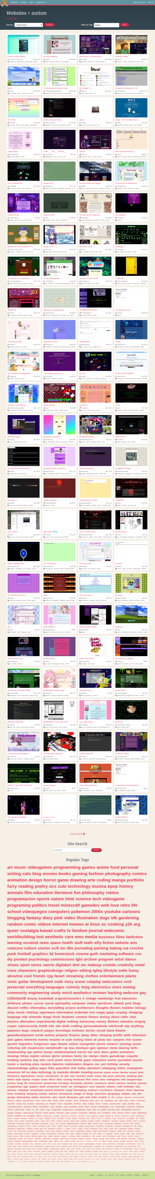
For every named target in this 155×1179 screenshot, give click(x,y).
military (136, 1149)
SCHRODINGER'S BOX (88, 310)
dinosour (11, 598)
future (31, 1146)
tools (38, 1100)
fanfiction (56, 347)
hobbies (128, 1007)
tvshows (78, 1030)
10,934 (37, 534)
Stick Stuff (11, 120)
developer (82, 1047)
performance (43, 1141)
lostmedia (48, 93)
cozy (52, 1107)
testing (105, 1017)
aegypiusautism (120, 598)
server (104, 1136)
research (36, 1030)
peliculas (120, 1076)
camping (17, 1141)
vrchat (88, 1149)
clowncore (51, 283)
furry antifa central (86, 722)
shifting (117, 1154)
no (28, 1072)
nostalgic (84, 663)
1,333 (73, 820)
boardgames (81, 1086)
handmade (10, 1144)
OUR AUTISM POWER (88, 627)
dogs (104, 917)
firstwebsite (55, 315)
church (104, 1144)
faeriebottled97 (13, 154)
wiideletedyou (48, 725)
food (10, 505)
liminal (113, 1139)
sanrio (48, 965)
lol (61, 1076)
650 (74, 630)
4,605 (37, 788)
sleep (85, 1035)
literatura (60, 1113)
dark (59, 1079)
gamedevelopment (20, 1035)
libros (52, 1079)
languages (55, 987)
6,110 (145, 534)
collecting (13, 1047)
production (53, 1086)
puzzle (137, 1044)
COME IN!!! (119, 278)
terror (61, 1141)
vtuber (91, 1003)
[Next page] (84, 834)
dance (130, 959)
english (34, 1056)
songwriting (55, 1154)
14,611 (145, 503)
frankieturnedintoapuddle (16, 408)
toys (72, 1047)
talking (100, 1134)
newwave (103, 378)
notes (107, 1139)
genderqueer (137, 568)
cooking (116, 924)
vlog (138, 1104)
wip (66, 252)
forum (39, 1116)
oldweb (94, 315)
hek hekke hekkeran (86, 437)
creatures (125, 1151)
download (44, 1159)
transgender (38, 695)
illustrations (132, 1139)
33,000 (73, 313)
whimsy (10, 1100)
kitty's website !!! (49, 627)
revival (49, 1144)
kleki (52, 410)
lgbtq (57, 473)
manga (119, 600)
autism (35, 61)
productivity (128, 1159)
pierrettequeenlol (85, 503)
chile (109, 505)
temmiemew (48, 186)
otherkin (91, 537)
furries (90, 1030)
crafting (68, 600)
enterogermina (49, 756)
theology (85, 1134)
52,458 (73, 249)
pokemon (68, 188)
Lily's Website (120, 215)
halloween (136, 156)
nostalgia (136, 473)
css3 (79, 1146)
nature (57, 898)
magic (100, 1012)
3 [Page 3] (75, 834)
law (105, 1076)
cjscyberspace (49, 566)
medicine (26, 1060)
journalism (125, 1060)
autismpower (84, 630)
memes (76, 924)
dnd (76, 965)
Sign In (151, 2)
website (122, 943)
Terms (137, 1175)
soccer (39, 1003)
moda (39, 1035)
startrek (56, 1141)
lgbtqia (108, 1116)
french (88, 1141)
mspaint (11, 568)
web (105, 905)
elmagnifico (84, 218)
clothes (91, 976)
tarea (70, 1156)
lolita (94, 1097)
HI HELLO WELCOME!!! (124, 373)
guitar (23, 982)
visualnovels (36, 1047)
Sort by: (9, 25)
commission (36, 1151)
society (9, 1136)
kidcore (98, 1121)
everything (35, 987)
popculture (63, 1068)
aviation (137, 1128)
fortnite (77, 1060)
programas (140, 1116)
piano (107, 1072)
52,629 (109, 154)
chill (131, 1123)
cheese (26, 1154)
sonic (12, 982)
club (142, 1156)
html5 (43, 1026)
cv (64, 1128)
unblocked (84, 1100)
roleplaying (108, 1068)
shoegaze (65, 1144)
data (34, 1072)
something (50, 1151)
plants (130, 976)
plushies (88, 1083)
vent (87, 1097)
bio (85, 1056)
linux (95, 924)
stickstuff (11, 123)
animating (95, 1151)
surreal (86, 1128)
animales (114, 1121)
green (133, 1116)
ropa (114, 1118)
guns (119, 1136)
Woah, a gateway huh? (16, 563)
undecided (59, 695)
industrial (64, 1146)
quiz (125, 1146)
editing (85, 970)
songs (69, 1090)
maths (34, 1097)
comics (139, 873)
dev (139, 1093)
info (51, 1026)
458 (110, 693)
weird (67, 993)
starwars (11, 1104)
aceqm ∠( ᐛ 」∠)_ (50, 247)
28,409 (145, 218)
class (51, 1141)
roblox (112, 892)
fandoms (68, 1017)
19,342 (37, 313)
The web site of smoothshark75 (127, 785)
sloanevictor (83, 471)
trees (20, 283)
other (94, 1035)
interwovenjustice (121, 756)
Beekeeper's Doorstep (51, 437)
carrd (50, 1060)
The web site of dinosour (16, 595)
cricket (142, 1118)
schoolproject (51, 1134)
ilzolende (82, 756)
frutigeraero (133, 632)
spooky (136, 1151)
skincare (24, 1118)
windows (67, 1056)
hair (15, 1131)
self (49, 1159)
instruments (88, 1159)
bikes (36, 1141)
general (59, 1128)
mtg (70, 1144)
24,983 (37, 503)
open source (19, 1175)
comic (30, 924)
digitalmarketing (73, 1123)
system (137, 1039)
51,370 (145, 249)
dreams (63, 1044)
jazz (97, 1100)
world (72, 1121)
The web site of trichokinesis (18, 754)
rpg (50, 976)
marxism (62, 1149)
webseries (60, 1134)
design (35, 880)
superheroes (46, 1139)
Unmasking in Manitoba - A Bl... (127, 88)
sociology (35, 1123)
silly (97, 943)
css (138, 954)
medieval (59, 1131)
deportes (58, 1064)
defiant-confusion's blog (52, 120)
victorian (102, 220)
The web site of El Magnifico (89, 215)
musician (59, 1159)
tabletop (92, 1113)
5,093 (145, 123)
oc (103, 924)
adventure (93, 1068)
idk (114, 917)
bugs (25, 1030)
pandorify (11, 439)
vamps (118, 503)
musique (30, 1156)
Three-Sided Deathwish (88, 785)
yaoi (10, 1039)
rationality (91, 759)
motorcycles (106, 1156)
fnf (23, 1072)
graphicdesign (50, 970)
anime (83, 125)
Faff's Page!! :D (85, 88)
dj (98, 1110)
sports (43, 898)
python (37, 1052)
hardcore (83, 1123)
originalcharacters (68, 998)
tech (129, 442)
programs (81, 1139)
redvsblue (143, 283)
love (114, 905)
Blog (111, 1175)
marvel (81, 1052)
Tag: (87, 25)
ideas (53, 1121)
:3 (80, 817)
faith (39, 1159)
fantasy (33, 917)
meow (98, 1076)
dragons (88, 1064)
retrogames (123, 1128)
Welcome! (119, 627)
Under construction (86, 468)
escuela (111, 1110)
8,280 (109, 788)
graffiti (120, 1131)
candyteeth (83, 725)
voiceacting (38, 1144)
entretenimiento (46, 1154)
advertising (17, 1149)
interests (144, 378)
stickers (68, 1100)
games (50, 663)
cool (28, 976)
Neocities (9, 1175)
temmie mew (48, 183)
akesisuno (83, 598)
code (58, 982)
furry (88, 156)
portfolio (14, 663)
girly (68, 1113)
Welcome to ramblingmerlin (53, 310)
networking (94, 1128)
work (69, 1039)
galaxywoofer (84, 788)
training (47, 1146)
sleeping (105, 1035)
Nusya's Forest (49, 215)
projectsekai (84, 1161)
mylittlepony (109, 1146)
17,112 (37, 281)
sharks (18, 1100)
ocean (115, 1072)
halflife (14, 1156)
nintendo (35, 1017)
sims (92, 1149)
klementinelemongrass (123, 725)
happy (112, 1156)
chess (68, 1060)
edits (62, 1161)
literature (64, 892)
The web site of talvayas (124, 658)
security (124, 1064)
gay (143, 993)
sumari (46, 661)
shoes (93, 1118)
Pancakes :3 (12, 500)
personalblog (49, 759)
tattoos (117, 1116)
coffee (24, 1007)
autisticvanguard (50, 503)
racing (52, 1123)
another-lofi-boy (13, 218)
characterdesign (17, 1068)
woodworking (10, 1161)
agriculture (47, 1161)
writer (96, 473)
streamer (96, 220)
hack (58, 1156)
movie (20, 1012)
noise (95, 1079)
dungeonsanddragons (134, 1156)
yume (47, 727)
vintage (91, 998)
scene (80, 982)
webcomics (112, 982)
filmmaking (80, 1090)
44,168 (37, 249)
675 (74, 788)
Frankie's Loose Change (16, 405)
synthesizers (111, 1144)
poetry (18, 822)
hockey (66, 1121)
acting (19, 1104)
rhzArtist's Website (50, 56)
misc (55, 1097)
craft (119, 1086)
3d (51, 954)
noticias (110, 1141)
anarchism (125, 663)
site (58, 1026)
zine (73, 1068)
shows (13, 965)
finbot (117, 630)
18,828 (73, 408)
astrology (125, 1044)
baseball (73, 1107)
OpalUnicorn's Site (50, 342)
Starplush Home (85, 690)
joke (62, 1151)
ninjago (141, 410)
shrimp (127, 347)
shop (10, 1012)
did (135, 1126)
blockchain (35, 1134)
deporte (128, 1097)
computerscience (14, 1107)
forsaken (74, 1139)
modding (13, 1060)
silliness (95, 1154)
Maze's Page (120, 690)
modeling (81, 1118)
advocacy (140, 93)
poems (101, 1044)
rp (54, 1072)
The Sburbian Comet (123, 310)
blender (75, 1072)
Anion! (117, 405)
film (28, 892)
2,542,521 (144, 91)
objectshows (28, 1076)
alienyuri (82, 151)
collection (120, 410)
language (92, 600)
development (41, 982)
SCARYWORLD (121, 817)
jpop (92, 1100)
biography (67, 1161)
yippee (81, 120)
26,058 (145, 281)
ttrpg (85, 987)
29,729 (109, 281)
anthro (45, 1156)
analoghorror (86, 1136)
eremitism (47, 820)
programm (115, 1151)
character (38, 1139)
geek (100, 1151)
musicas (81, 1154)
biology (128, 790)
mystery (45, 1064)
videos (44, 924)
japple (46, 408)
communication (131, 1144)
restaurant (121, 1118)
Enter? (45, 595)
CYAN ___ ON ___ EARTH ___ (55, 151)
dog (35, 1060)
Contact (145, 1175)
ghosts (40, 1136)
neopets (106, 1151)
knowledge (109, 1126)
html (69, 898)
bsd (88, 1118)
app (29, 1052)
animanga (29, 1121)
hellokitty (129, 1086)
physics (13, 1021)
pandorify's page (13, 437)
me (83, 965)
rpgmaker (109, 1134)
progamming (14, 1086)
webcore (24, 93)
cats (100, 347)
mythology (45, 1072)
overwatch (67, 1154)
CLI (106, 1175)
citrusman (11, 344)
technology (79, 886)
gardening (143, 156)
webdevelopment (65, 1052)
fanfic (134, 1047)
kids (96, 1141)
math (88, 943)
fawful (86, 93)
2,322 (145, 756)
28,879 (145, 439)
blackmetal (40, 1161)
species (88, 1139)
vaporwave (47, 1012)
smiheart (11, 313)
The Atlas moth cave (15, 658)
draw (89, 1110)
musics (25, 1151)
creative (25, 315)
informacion (112, 1136)
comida (109, 965)
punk (11, 954)
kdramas (124, 1139)
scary (74, 1128)
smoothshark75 (120, 788)
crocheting (71, 1136)
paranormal (50, 1083)
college (91, 1104)
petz (48, 1126)
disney (136, 1141)
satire (24, 1149)
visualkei (13, 1154)
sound (68, 1118)
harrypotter (140, 1134)
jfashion (98, 1072)
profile (117, 1035)
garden (57, 1136)
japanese (13, 1030)
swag (20, 1083)
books (65, 873)
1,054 (145, 630)
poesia (9, 1151)
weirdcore (18, 252)
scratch (126, 125)
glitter (54, 1156)
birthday (112, 1064)
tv (69, 930)
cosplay (121, 1012)
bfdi (123, 1079)
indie (123, 970)
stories (44, 948)
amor (111, 1076)
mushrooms (64, 220)
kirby (77, 1121)
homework (73, 1126)
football (24, 954)
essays (48, 1052)
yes (99, 1113)
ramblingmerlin (49, 313)
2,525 (145, 820)
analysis (142, 1121)
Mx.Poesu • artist (85, 247)
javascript (16, 987)
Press (122, 1175)
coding (104, 880)
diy (10, 959)
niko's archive (12, 532)
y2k (134, 188)
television (139, 1035)
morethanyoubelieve (14, 281)
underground (64, 1156)
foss (124, 1131)
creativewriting (118, 1146)
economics (125, 1116)
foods (64, 1086)
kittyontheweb (84, 342)
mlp (24, 1017)
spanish (93, 505)
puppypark (12, 376)
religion (71, 970)
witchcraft (116, 1026)
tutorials (43, 1134)
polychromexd (120, 376)
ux (104, 1134)
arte (91, 880)
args (66, 1107)
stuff (78, 943)
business (107, 937)
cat (125, 948)
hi (103, 1118)
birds (66, 1026)
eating (140, 1126)
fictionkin (102, 61)
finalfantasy (20, 1154)
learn (48, 1121)
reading (25, 886)
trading (10, 1113)
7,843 (37, 661)
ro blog (117, 342)
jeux (19, 1156)
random (15, 924)
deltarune (15, 283)
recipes (36, 1079)
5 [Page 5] (79, 834)
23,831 (37, 566)
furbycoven (83, 405)
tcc (36, 1118)
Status (130, 1175)
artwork (59, 1121)
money (101, 1021)
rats (45, 1128)
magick (82, 1151)
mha (76, 1154)
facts (77, 1151)
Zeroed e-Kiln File (86, 754)
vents (11, 822)
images (59, 1107)
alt (109, 1097)
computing (40, 1104)
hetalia (75, 1146)
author (83, 473)
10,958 (73, 566)
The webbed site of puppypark (18, 373)
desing (131, 1151)
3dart (133, 1134)
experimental (25, 727)
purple (11, 220)
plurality (88, 695)
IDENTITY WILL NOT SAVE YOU (19, 785)
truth (94, 1134)
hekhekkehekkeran (85, 439)
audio (90, 1076)
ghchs (56, 1056)
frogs (100, 1128)
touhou (112, 1060)
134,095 (72, 59)
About (92, 1175)
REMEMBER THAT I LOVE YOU (55, 722)
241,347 (36, 59)
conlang (61, 663)
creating (140, 1139)
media (91, 936)
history (126, 886)
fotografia (68, 1104)
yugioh (53, 1161)
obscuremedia (56, 93)
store (76, 1100)
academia (42, 1126)
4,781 (109, 725)
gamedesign (117, 1056)
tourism (27, 1123)
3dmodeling (51, 442)
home (44, 1079)
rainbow (93, 568)
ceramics (27, 1134)
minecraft (70, 905)
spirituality (62, 1003)
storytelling (56, 1007)
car (70, 1086)
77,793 (73, 186)
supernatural (28, 1113)
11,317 (73, 471)
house (138, 1144)
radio (124, 1017)
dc (24, 1116)
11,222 (37, 693)
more (86, 1154)
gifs (67, 1076)
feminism (119, 1090)
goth (94, 954)
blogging (62, 600)
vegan (139, 1154)
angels (74, 1118)
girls (49, 1100)
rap (65, 1047)
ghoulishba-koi (84, 281)
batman (15, 1136)
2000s (64, 790)
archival (65, 1159)
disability (86, 252)
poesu (82, 249)
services (27, 1107)
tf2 (25, 1083)
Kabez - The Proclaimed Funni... (127, 120)
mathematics (73, 1064)
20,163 (37, 439)
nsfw (96, 252)
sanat (54, 1144)
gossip (110, 1159)
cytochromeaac (84, 820)
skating (18, 1113)
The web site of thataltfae (16, 817)
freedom (108, 1118)
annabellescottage (121, 471)
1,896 (73, 725)
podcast (142, 1083)
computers (59, 911)
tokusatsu (120, 1159)
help (84, 1104)
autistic (17, 156)
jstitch (10, 630)
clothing (32, 1012)
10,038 (109, 534)
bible (90, 1123)
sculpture (21, 1126)
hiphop (26, 1079)
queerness (139, 537)
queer (100, 156)
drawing (78, 880)
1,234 (109, 503)
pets (128, 1003)
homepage (130, 1118)
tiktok (127, 1113)
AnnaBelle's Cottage (123, 468)
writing (11, 61)
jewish (119, 156)
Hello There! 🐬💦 (50, 532)
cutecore (15, 948)
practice (27, 1136)
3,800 (37, 725)
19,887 (73, 503)
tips (93, 1159)
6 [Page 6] (81, 834)
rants (52, 1131)
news (44, 943)
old (101, 1100)
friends (39, 976)
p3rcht (118, 534)
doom (98, 1104)
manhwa (77, 1104)
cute (68, 315)
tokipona (47, 188)
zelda (72, 1149)
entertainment (111, 976)
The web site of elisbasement (126, 183)
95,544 (145, 59)
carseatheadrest (134, 347)
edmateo (11, 725)
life (134, 905)
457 (110, 820)
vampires (119, 1039)
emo (95, 537)
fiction (108, 943)
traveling (86, 1072)
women (68, 1128)
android (53, 1093)
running (67, 1079)
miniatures (34, 1159)
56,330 (145, 313)
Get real (82, 373)
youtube (140, 632)
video (69, 917)
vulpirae (47, 788)
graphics (12, 347)
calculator (143, 1149)
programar (56, 1110)
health (67, 943)
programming (89, 188)
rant (14, 727)
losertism (118, 313)
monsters (73, 1116)
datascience (105, 1154)
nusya (46, 218)
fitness (93, 1017)
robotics (111, 1086)
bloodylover (48, 693)
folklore (53, 1146)
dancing (124, 1047)
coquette (132, 1056)
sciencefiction (39, 1131)
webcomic (114, 930)
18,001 (109, 376)
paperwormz (48, 598)
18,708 (145, 376)
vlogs (138, 1146)
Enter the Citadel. (121, 56)
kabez (118, 123)
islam (66, 1151)
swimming (64, 1116)
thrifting (137, 1123)
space (137, 188)
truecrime (81, 1116)
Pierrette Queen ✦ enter (88, 500)
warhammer (83, 1156)
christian (29, 1128)
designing (32, 1093)
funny (134, 970)
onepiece (64, 1136)
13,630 (37, 471)
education (43, 892)
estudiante (11, 1123)
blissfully (82, 123)
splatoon (102, 1047)
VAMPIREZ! (119, 500)
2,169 (145, 725)
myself (133, 1072)
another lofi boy (13, 215)
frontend (98, 1149)
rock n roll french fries (87, 532)
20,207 (145, 186)
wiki (142, 61)
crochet (136, 948)
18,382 (145, 344)
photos (27, 1003)
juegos (49, 1030)
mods (72, 1131)
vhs (137, 1118)
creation (80, 1128)
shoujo (31, 1154)
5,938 (73, 154)
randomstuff (38, 1154)
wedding (117, 1126)
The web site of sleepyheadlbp (18, 690)
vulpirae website (49, 785)
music (125, 188)
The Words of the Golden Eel (18, 468)
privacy (11, 1083)
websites (126, 1021)
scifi (93, 378)
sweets (44, 1151)
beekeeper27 (48, 439)
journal (17, 537)
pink (58, 917)
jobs (120, 1151)
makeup (94, 965)
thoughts (102, 1007)
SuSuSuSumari (49, 658)
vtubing (57, 1151)
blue (62, 1100)
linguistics (25, 1044)
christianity (76, 1083)
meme (113, 1047)
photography (28, 61)
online (121, 1068)
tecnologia (63, 1030)
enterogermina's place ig (52, 754)
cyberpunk (16, 998)
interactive (99, 1060)
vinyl (83, 1149)
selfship (143, 568)
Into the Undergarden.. (51, 278)
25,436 (73, 281)
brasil (62, 1097)
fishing (129, 1121)
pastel (103, 1110)
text (57, 1123)
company (55, 1139)
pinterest (59, 1090)
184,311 (108, 91)
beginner (53, 1159)
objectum (124, 442)
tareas (50, 1156)
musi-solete (48, 376)
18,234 (73, 376)
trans (28, 252)
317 (146, 788)
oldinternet (76, 1156)
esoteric (50, 1136)
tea (24, 1104)
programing (19, 905)
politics (39, 905)
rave (90, 1161)
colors (34, 1126)
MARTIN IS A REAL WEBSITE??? (20, 247)
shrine (119, 568)
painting (101, 948)
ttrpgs (47, 1017)
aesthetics (82, 993)
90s (70, 948)
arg (137, 924)
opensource (47, 1116)
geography (114, 1093)
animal (142, 1141)
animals (53, 188)
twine (10, 1093)
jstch (9, 627)
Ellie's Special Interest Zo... (125, 151)
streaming (18, 600)
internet (134, 378)
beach (90, 1154)
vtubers (30, 1104)
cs (92, 1141)
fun (77, 892)
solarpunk (81, 1159)
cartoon (46, 1056)
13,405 (109, 408)
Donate (100, 1175)
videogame (114, 898)
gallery (33, 1068)
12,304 (109, 471)
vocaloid (104, 505)
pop (37, 1110)
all (94, 1039)
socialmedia (36, 1090)
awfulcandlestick (121, 281)
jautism (118, 154)
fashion (96, 873)
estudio (20, 1139)
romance (112, 1044)
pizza (35, 1064)
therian (99, 442)
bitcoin (10, 1110)
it (83, 998)
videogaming (12, 1126)
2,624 (73, 756)
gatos (19, 1039)
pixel (141, 1072)
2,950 (145, 566)
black (135, 1154)
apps (53, 1044)
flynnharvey (120, 218)
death (42, 1086)
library (106, 1128)
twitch (10, 1079)
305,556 (108, 59)
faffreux (82, 91)
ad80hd (82, 186)
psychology (39, 959)
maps (41, 1118)
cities (58, 1161)
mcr (112, 1107)
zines (89, 410)
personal (51, 61)
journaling (83, 948)
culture (30, 948)
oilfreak (11, 471)
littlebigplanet (49, 156)
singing (140, 1021)
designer (88, 1151)
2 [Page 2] (73, 834)
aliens (105, 1052)
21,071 (73, 344)
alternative (27, 1021)
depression (89, 220)
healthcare (106, 1121)
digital (61, 1021)
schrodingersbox (85, 313)
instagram (26, 1144)
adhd (18, 632)
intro (42, 1060)
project (71, 1007)
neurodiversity (127, 93)
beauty (32, 998)
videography (103, 1107)
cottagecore (128, 473)
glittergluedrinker (49, 630)
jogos (43, 1068)
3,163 (73, 661)
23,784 (73, 123)
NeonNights (119, 247)
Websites (14, 2)
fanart (59, 976)
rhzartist (47, 59)
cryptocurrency (65, 1139)
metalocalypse (107, 537)
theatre (120, 1030)
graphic (33, 1086)
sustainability (80, 1131)
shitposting (102, 188)
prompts (61, 1154)
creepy (105, 1104)
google (81, 1144)
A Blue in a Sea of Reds (16, 56)
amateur (25, 283)
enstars (91, 1121)
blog (58, 125)
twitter (70, 1146)
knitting (78, 1039)
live (81, 1141)
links (51, 1068)
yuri (98, 125)
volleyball (23, 1090)
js (112, 1116)
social (49, 1003)
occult (100, 1030)
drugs (111, 1128)
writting (60, 1126)
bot (25, 1139)
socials (125, 61)
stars (102, 1079)
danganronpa (134, 1079)
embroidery (12, 632)
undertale (81, 1012)
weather (18, 1116)
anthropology (18, 1134)
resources (120, 759)
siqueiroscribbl (49, 471)
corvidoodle (12, 186)
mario (132, 1100)
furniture (10, 1131)
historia (38, 1113)
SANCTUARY (120, 437)
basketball (46, 998)
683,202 (72, 91)
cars (69, 936)
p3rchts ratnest (120, 532)
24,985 (109, 186)
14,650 (109, 249)
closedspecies (127, 1126)
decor (44, 1144)
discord (12, 1007)
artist (46, 61)
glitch (72, 1134)
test (40, 936)
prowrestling (123, 537)
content (119, 61)
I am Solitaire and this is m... (54, 373)
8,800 (109, 566)
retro (82, 93)
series (36, 965)
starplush (82, 693)
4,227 (145, 598)
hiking (24, 1056)
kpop (113, 886)
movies (50, 873)
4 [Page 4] (77, 834)
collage (77, 1093)
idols (33, 1149)
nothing (72, 1021)
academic (30, 1131)
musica (99, 886)
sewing (129, 987)
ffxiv (88, 1079)
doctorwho (25, 1161)
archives (47, 600)
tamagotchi (142, 1151)
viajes (30, 1151)
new (103, 1146)
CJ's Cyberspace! (50, 563)
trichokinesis (12, 756)
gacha (48, 1131)
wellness (66, 1131)
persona (137, 1110)
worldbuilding (21, 936)
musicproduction (27, 1141)
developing (24, 1156)
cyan (64, 156)
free (89, 1052)
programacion (21, 898)
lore (92, 1012)
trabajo (71, 1159)
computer (79, 1003)
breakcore (78, 1079)
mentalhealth (53, 1047)
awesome (139, 1090)
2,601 (37, 630)
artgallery (95, 347)
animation (26, 759)
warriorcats (19, 1110)
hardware (106, 1113)
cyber (42, 1110)
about (115, 1017)
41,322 (73, 598)
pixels (59, 1060)
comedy (73, 987)
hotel (138, 1159)
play (78, 1141)
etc (63, 948)
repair (19, 1151)
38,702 (73, 218)
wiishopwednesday (121, 820)
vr (63, 1039)
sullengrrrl (83, 566)
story (69, 982)
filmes (35, 1107)
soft (90, 1134)
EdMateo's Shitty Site (15, 722)
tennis (28, 1126)
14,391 (73, 439)
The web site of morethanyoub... (19, 278)
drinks (75, 1159)
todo (35, 1156)
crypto (11, 1026)
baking (116, 948)
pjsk (140, 1076)
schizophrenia (102, 822)
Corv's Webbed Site (14, 183)
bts (116, 1100)
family (78, 1056)
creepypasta (134, 1068)
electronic (45, 1097)
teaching (25, 1064)
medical (16, 1118)
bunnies (131, 1083)
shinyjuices (120, 347)
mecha (31, 1161)
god (81, 1097)
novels (40, 1076)
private (134, 1159)
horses (73, 347)
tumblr (80, 1107)
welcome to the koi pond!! (88, 278)
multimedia (120, 1107)
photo (101, 1039)
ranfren (115, 1159)
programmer (130, 695)
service (126, 1123)
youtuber (39, 1149)
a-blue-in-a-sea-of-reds (15, 59)
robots (132, 822)
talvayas (119, 661)
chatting (47, 1118)
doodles (116, 1149)
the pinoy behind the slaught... (90, 183)
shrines (68, 632)
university (130, 1131)
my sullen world (85, 563)
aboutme (128, 283)
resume (54, 1039)
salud (133, 1113)
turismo (62, 1123)
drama (9, 1118)
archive (90, 959)
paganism (10, 1149)
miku (114, 1113)
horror (22, 125)
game (63, 880)
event (28, 1110)
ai (87, 924)
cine (133, 1093)
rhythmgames (121, 1144)
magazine (113, 1131)
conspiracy (44, 1123)
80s (113, 1097)
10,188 (37, 123)
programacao (90, 1126)
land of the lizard (85, 595)
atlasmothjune (13, 661)
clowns (57, 283)
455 (146, 661)
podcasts (94, 1116)
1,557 (73, 693)
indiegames (113, 1079)
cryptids (78, 1134)
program (105, 959)
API (117, 1175)
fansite (124, 1072)
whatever (140, 1107)
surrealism (61, 1118)
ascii (55, 156)
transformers (49, 347)
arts (133, 943)
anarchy (137, 1131)
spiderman (130, 1141)
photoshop (27, 1159)
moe (78, 1161)
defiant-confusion (49, 123)
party (68, 1149)
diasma (118, 566)
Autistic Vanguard (50, 500)
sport (24, 965)
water (67, 1134)
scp (110, 1151)
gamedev (90, 905)
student (125, 1093)
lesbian (14, 93)
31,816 (37, 344)
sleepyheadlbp (13, 693)
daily (73, 1154)
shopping (135, 1012)
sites (116, 1128)
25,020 (37, 376)
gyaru (17, 347)
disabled (47, 125)
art (15, 61)
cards (118, 1139)
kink (143, 1154)
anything (137, 1026)
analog (81, 1126)
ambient (130, 1128)
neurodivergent (110, 220)
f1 (33, 1110)
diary (21, 537)
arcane (97, 1159)
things (89, 1093)
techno (10, 1116)
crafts (60, 930)
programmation (39, 1146)
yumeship (122, 1141)
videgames (124, 1156)
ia (121, 1149)
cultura (135, 1121)
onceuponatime (85, 505)
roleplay (94, 982)
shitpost (104, 1141)
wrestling (63, 1083)
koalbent (82, 376)
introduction (52, 1076)
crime (58, 1146)
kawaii (46, 930)
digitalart (63, 965)
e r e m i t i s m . (49, 817)
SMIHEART (11, 310)
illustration (66, 61)
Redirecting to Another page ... (54, 690)
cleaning (84, 1121)
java (94, 1110)
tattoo (78, 1136)
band (110, 1030)
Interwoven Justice (122, 754)
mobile (95, 1131)
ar (75, 1161)
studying (132, 1076)
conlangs (117, 1156)
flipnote (140, 125)
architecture (85, 1007)
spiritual (9, 1159)
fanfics (29, 1149)
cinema (82, 954)
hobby (82, 1068)
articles (116, 1141)
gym (93, 1047)
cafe (121, 1100)
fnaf (118, 998)
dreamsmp (64, 442)
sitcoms (142, 695)
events (43, 1039)
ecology (56, 1116)
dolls (146, 473)
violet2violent (120, 344)
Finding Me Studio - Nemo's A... (55, 468)
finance (74, 1035)
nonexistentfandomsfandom (53, 91)
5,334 (37, 598)
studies (21, 1159)
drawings (13, 1056)
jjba (45, 1136)
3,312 (109, 661)
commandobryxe (13, 566)
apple (61, 410)
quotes (122, 1134)
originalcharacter (88, 1146)
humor (11, 1064)
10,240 (145, 471)
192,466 (36, 91)
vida (143, 1144)
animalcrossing (54, 1149)
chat (133, 1017)
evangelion (97, 1146)
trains (59, 1104)
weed (45, 1113)
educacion (129, 998)
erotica (98, 1136)
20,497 (109, 313)
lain (109, 1039)
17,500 (37, 186)
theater (53, 1104)
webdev (119, 1097)
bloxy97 (118, 59)
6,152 (109, 344)
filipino (108, 188)
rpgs (25, 1086)
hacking (115, 993)
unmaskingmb (120, 91)
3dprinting (142, 1113)
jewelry (49, 1090)
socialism (31, 1116)
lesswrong (98, 759)
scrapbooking (11, 1139)
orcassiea (47, 534)
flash (87, 1107)
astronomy (87, 1021)
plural (101, 1123)
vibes (130, 1154)
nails (93, 1136)
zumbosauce (131, 61)
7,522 (145, 408)
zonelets (30, 93)
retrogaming (80, 1110)
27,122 (37, 408)
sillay (92, 283)
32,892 (109, 218)
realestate (108, 1100)
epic (118, 1110)
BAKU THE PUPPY (86, 658)
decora (83, 727)
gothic (114, 1052)
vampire (124, 505)
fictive (119, 442)
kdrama (122, 1121)
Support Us (41, 2)
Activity (23, 2)
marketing (108, 954)
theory (124, 1136)
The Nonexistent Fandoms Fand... (56, 88)
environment (138, 1097)
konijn (10, 534)
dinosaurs (24, 600)
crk (99, 1141)
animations (127, 1052)
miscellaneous (124, 1154)
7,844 (145, 693)
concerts (130, 1136)
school (14, 911)
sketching (20, 1123)
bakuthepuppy (84, 661)
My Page (118, 595)
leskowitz (119, 439)
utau (137, 1086)
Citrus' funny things (14, 342)
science (131, 663)
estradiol (11, 503)
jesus (126, 1100)
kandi (99, 1118)
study (56, 993)
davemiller (83, 59)
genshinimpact (103, 1131)
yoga (124, 1104)
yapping (10, 1134)
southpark (83, 1113)
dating (14, 1151)
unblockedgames (89, 1144)
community (17, 993)
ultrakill (53, 378)
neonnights (119, 249)
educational (65, 1093)
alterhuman (22, 1131)
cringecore (90, 61)
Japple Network (49, 405)
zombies (40, 1156)
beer (93, 1161)
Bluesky (37, 1175)
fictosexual (84, 537)
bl (84, 1093)
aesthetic (54, 936)
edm (16, 1121)
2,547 (37, 756)
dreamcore (13, 1076)
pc (47, 1104)
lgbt (105, 473)
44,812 (109, 756)
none (92, 1086)
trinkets (31, 1118)
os (84, 1141)
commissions (136, 283)
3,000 (109, 630)
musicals (63, 1072)
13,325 (73, 534)
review (137, 1136)
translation (44, 1107)
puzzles (138, 1060)
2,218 (109, 439)
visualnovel (109, 1123)
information (64, 1012)
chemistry (19, 505)
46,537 (145, 154)
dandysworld (132, 1146)
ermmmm (118, 563)
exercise (78, 1149)
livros (54, 1118)
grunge (11, 1097)
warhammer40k (69, 568)
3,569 (37, 218)
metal (140, 965)
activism (63, 125)
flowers (115, 1007)
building (34, 1136)
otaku (128, 1134)
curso (54, 1126)
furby (82, 410)
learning (14, 943)
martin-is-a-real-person (15, 249)
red (35, 1161)
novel (43, 1100)
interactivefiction (128, 1149)
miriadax (98, 1144)
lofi (20, 1161)
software (126, 954)
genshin (12, 1044)
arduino (136, 695)
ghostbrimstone (13, 788)
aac (82, 822)
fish (128, 1039)
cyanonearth (48, 154)
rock (128, 982)
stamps (97, 378)
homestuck (25, 695)
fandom (68, 93)
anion (117, 408)
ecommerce (106, 1090)
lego (48, 1110)
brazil (66, 1126)
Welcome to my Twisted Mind (90, 56)
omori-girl (47, 249)
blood (59, 1144)
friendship (100, 1126)
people (101, 1116)
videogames (20, 61)
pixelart (47, 410)
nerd (88, 1116)
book (56, 1017)
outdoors (93, 1090)
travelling (20, 1093)
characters (27, 970)
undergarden (48, 281)
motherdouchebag (85, 534)
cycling (116, 1134)
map (72, 1161)
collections (90, 1156)
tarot (97, 1052)
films (120, 937)
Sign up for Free (139, 2)
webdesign (106, 998)
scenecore (100, 1083)
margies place (12, 151)
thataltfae (11, 820)
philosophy (93, 892)
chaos (19, 1146)
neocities (120, 125)
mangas (88, 1131)
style (18, 1079)
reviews (99, 993)
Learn (31, 2)
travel (53, 905)
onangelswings (120, 186)
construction (114, 1104)
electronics (101, 987)
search (21, 1121)
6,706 (109, 598)
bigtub (9, 88)
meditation (18, 1144)
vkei (72, 1076)
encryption (84, 759)
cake (142, 1159)
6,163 (37, 820)
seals (82, 188)
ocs (23, 188)
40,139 (109, 123)
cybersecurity (28, 1026)
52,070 (37, 154)
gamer (52, 1113)
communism (35, 1083)
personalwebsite (65, 283)
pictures (11, 1090)
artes (43, 1121)
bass (8, 1154)
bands (95, 1123)
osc (97, 1064)
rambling (71, 1151)
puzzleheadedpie (121, 693)
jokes (100, 1156)
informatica (38, 1007)
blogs (137, 1003)
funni (135, 125)
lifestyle (110, 970)
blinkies (88, 378)
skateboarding (16, 1052)
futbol (88, 1039)
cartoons (19, 759)
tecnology (15, 1159)
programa (51, 1128)
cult (100, 1154)
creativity (93, 442)
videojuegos (34, 911)
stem (96, 1156)
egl (41, 1128)
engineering (38, 993)
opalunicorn (48, 344)
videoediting (126, 1110)
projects (62, 1035)
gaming (11, 600)
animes (73, 1044)
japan (111, 1012)
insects (74, 1113)
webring (112, 1154)
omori (129, 1090)
